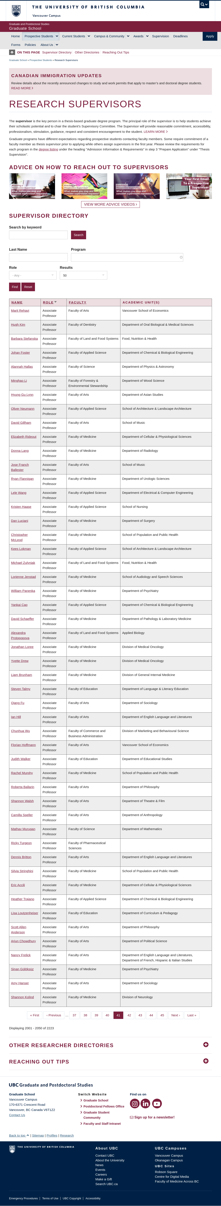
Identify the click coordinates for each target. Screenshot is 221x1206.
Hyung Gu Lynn (22, 394)
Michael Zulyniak (23, 563)
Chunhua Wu (20, 731)
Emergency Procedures (23, 1198)
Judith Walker (20, 759)
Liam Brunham (21, 675)
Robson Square (166, 1172)
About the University (109, 1160)
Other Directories (87, 52)
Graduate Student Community (97, 1115)
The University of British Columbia (19, 11)
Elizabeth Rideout (23, 436)
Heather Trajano (22, 899)
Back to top (19, 1135)
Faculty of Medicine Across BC (177, 1181)
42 (131, 1015)
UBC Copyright (72, 1198)
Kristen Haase (21, 506)
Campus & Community (109, 36)
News (99, 1165)
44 (152, 1015)
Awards (138, 36)
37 (76, 1015)
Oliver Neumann (22, 408)
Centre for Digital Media (172, 1176)
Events (100, 1170)
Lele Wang (18, 492)
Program (78, 249)
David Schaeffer (22, 619)
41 (120, 1015)
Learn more (154, 131)
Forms (16, 45)
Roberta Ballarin (22, 787)
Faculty (78, 302)
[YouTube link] (157, 1103)
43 (142, 1015)
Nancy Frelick (21, 955)
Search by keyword (25, 227)
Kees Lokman (21, 549)
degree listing (48, 149)
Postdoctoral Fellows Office (104, 1106)
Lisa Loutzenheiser (24, 913)
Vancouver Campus (169, 1155)
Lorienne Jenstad (23, 577)
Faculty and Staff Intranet (102, 1123)
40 (109, 1015)
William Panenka (23, 591)
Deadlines (180, 36)
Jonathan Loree (22, 647)
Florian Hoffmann (23, 745)
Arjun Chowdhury (23, 941)
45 (163, 1015)
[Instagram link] (135, 1103)
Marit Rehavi (20, 310)
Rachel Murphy (22, 773)
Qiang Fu (17, 703)
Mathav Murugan (23, 829)
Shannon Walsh (22, 801)
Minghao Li (19, 380)
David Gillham (21, 422)
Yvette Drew (19, 661)
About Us (47, 45)
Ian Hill (16, 717)
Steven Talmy (20, 689)
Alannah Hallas (22, 366)
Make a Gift (103, 1179)
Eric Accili (18, 885)
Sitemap (38, 1135)
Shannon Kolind (22, 997)
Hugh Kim (18, 324)
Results (66, 267)
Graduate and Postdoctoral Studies (110, 1085)
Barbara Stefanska (24, 338)
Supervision (160, 36)
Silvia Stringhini (22, 871)
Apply (210, 36)
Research (67, 1135)
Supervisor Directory (57, 52)
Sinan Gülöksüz (22, 969)
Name (17, 302)
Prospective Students (39, 36)
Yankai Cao (19, 605)
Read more (21, 88)
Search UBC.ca (106, 1184)
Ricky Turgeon (21, 843)
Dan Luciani (19, 520)
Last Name (18, 249)
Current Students (73, 36)
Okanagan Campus (169, 1160)
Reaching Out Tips (116, 52)
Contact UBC (104, 1155)
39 (98, 1015)
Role (13, 267)
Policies (30, 45)
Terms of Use (50, 1198)
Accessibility (92, 1198)
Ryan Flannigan (22, 478)
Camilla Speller (22, 815)
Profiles (52, 1135)
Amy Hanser (20, 983)
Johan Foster (20, 352)
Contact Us (17, 1115)
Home (15, 36)
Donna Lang (20, 450)
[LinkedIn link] (145, 1103)
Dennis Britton (21, 857)
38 (87, 1015)
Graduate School (18, 60)
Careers (101, 1174)
